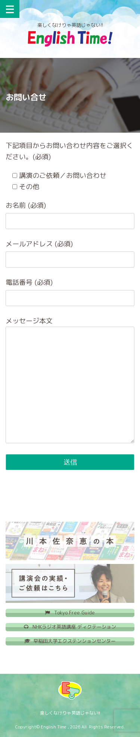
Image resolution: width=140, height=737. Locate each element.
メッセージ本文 (29, 321)
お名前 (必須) (26, 205)
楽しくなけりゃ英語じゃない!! (70, 713)
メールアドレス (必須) (39, 244)
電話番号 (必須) (29, 282)
